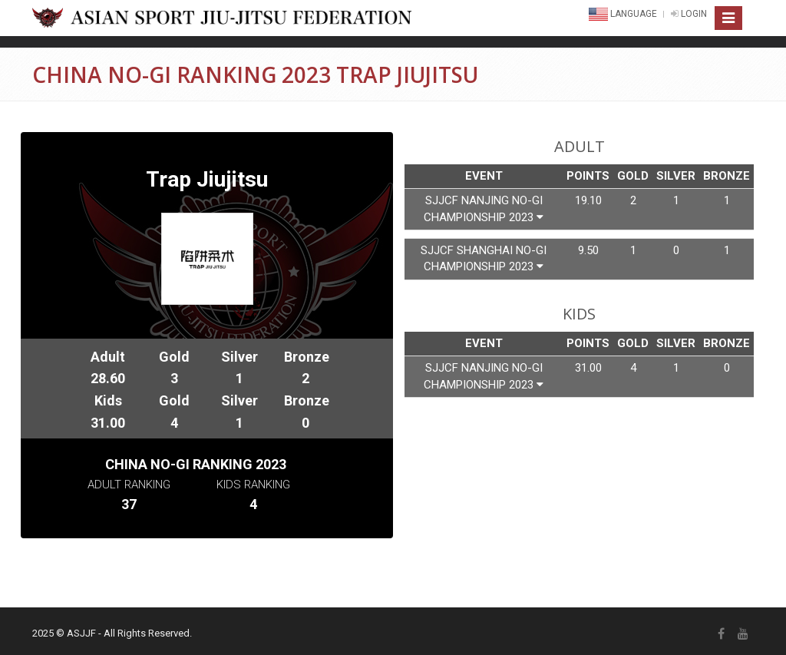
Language (624, 13)
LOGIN (689, 13)
